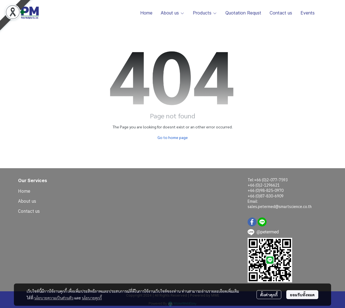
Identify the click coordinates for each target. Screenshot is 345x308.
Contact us (29, 211)
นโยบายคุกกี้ (92, 297)
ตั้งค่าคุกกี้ (269, 294)
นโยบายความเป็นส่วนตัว (53, 297)
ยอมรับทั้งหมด (302, 294)
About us (27, 201)
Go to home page (172, 137)
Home (24, 191)
